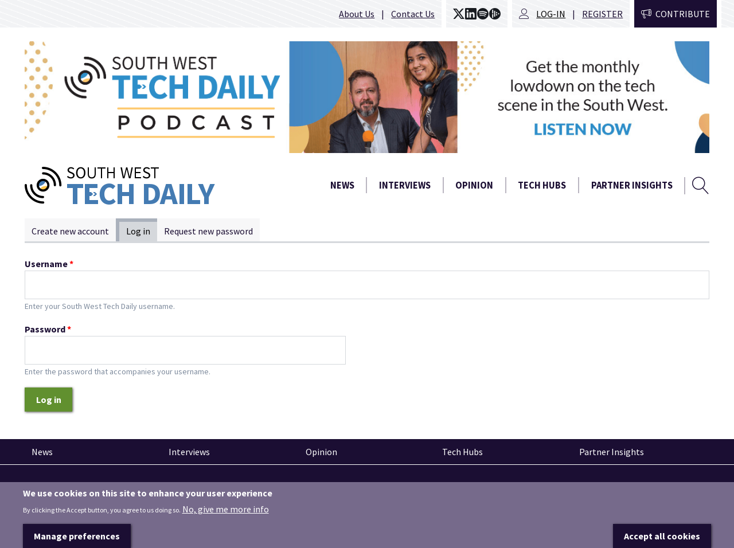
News (342, 185)
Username (49, 263)
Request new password (208, 231)
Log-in (550, 13)
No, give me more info (225, 521)
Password (48, 329)
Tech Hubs (542, 185)
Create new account (70, 231)
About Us (356, 13)
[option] (367, 97)
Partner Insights (632, 185)
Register (602, 13)
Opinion (474, 185)
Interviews (405, 185)
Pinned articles (56, 485)
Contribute (682, 13)
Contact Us (413, 13)
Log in (141, 230)
